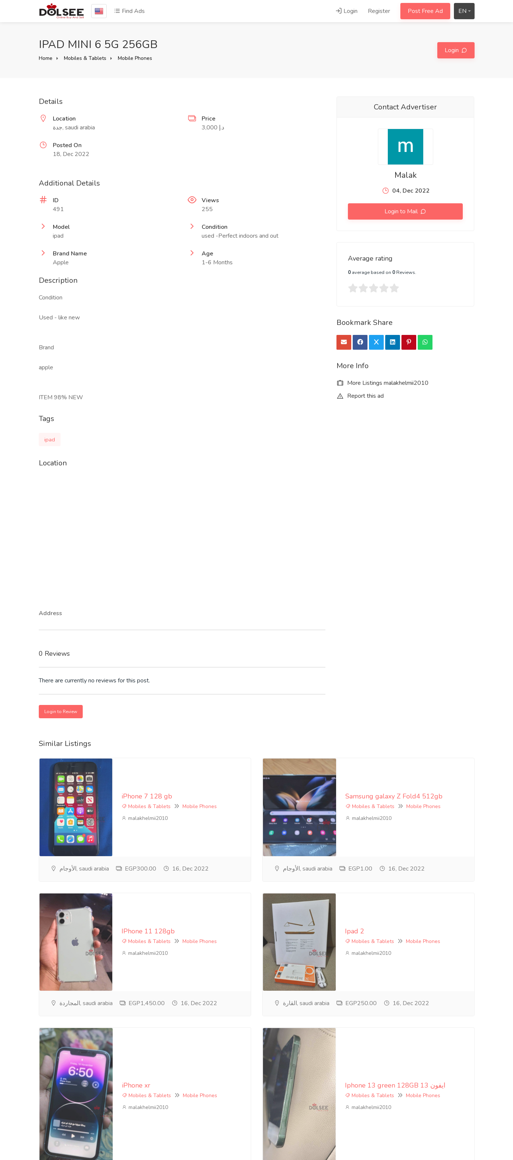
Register (379, 11)
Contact (197, 1112)
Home (45, 58)
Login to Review (60, 712)
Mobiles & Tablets (85, 58)
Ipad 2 (281, 843)
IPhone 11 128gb (74, 843)
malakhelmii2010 (71, 789)
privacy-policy (205, 1075)
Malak (405, 175)
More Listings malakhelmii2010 (382, 383)
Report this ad (360, 396)
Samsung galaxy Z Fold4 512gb (320, 767)
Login (346, 11)
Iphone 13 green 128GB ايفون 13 (321, 919)
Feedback (200, 1100)
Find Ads (129, 11)
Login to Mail (401, 211)
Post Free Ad (425, 11)
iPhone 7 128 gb (73, 767)
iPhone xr (62, 919)
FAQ (193, 1087)
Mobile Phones (135, 58)
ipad (49, 439)
